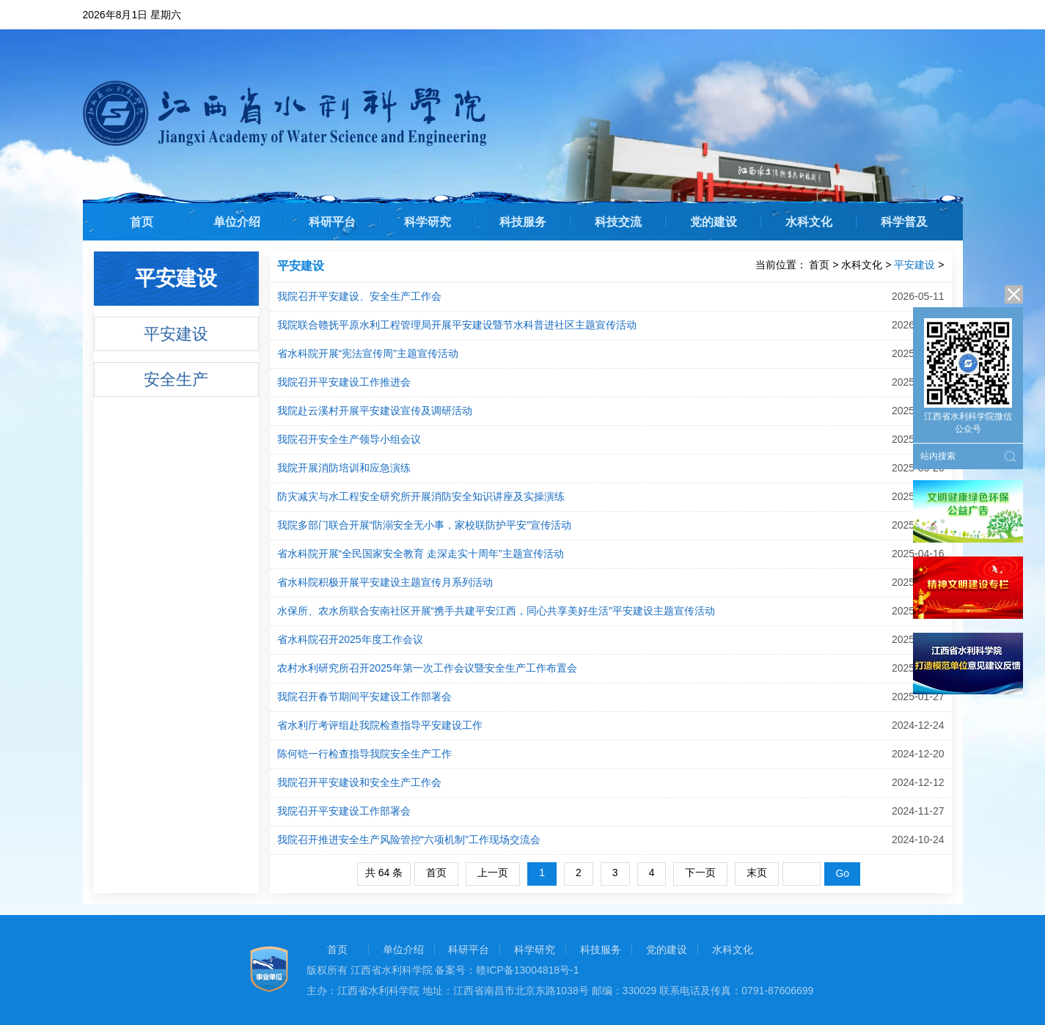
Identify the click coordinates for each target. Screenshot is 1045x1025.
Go (842, 873)
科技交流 (618, 222)
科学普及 (904, 222)
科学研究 (427, 222)
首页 (141, 222)
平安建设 (176, 334)
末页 (757, 872)
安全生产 (176, 379)
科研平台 (332, 222)
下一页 (700, 872)
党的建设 (713, 222)
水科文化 (808, 222)
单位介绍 (236, 222)
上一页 (492, 872)
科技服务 (522, 222)
